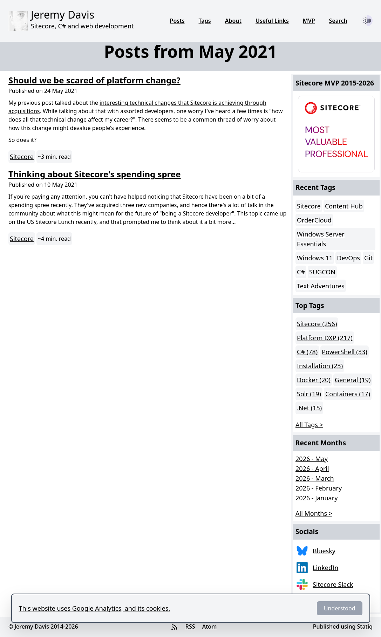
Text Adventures (321, 286)
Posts (177, 21)
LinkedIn (325, 567)
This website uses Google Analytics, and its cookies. (94, 608)
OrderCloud (314, 220)
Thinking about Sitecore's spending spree (94, 174)
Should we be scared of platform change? (94, 80)
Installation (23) (320, 366)
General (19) (352, 380)
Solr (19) (309, 394)
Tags (205, 21)
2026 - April (312, 468)
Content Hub (344, 206)
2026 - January (316, 498)
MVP (309, 21)
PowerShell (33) (344, 352)
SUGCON (322, 272)
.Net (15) (309, 408)
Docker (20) (314, 380)
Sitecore (22, 156)
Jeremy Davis (31, 626)
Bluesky (324, 551)
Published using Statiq (343, 626)
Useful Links (272, 21)
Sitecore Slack (333, 584)
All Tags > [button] (309, 424)
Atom (209, 626)
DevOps (348, 258)
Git (368, 258)
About (233, 21)
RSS (190, 626)
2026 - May (311, 458)
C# (301, 272)
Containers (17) (347, 394)
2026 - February (318, 488)
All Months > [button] (313, 513)
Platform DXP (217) (325, 338)
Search (338, 21)
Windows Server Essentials (321, 239)
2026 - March (314, 478)
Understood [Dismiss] (339, 608)
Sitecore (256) (317, 324)
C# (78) (307, 352)
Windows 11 (315, 258)
